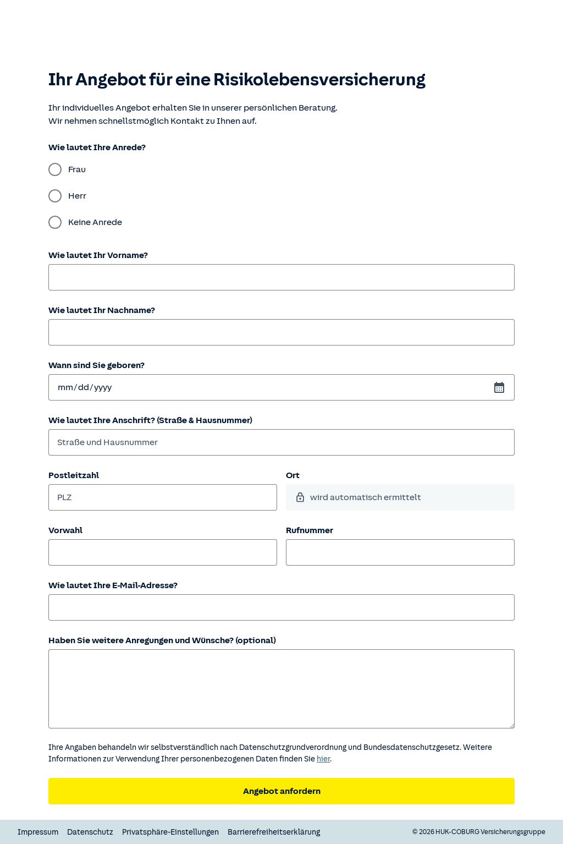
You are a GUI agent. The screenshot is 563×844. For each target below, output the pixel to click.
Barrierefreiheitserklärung (274, 832)
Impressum (38, 832)
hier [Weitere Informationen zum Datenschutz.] (323, 759)
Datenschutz (90, 832)
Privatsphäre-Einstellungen (170, 832)
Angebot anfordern (282, 791)
